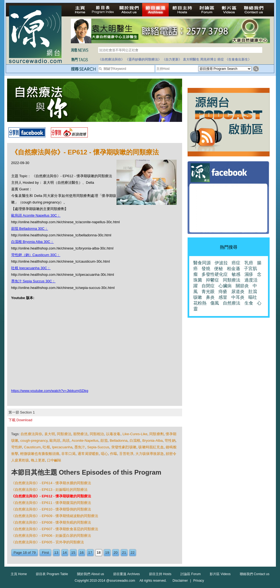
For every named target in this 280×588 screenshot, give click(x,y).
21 (124, 552)
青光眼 (208, 291)
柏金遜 (233, 268)
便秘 (218, 268)
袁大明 (49, 434)
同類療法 (64, 434)
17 (90, 552)
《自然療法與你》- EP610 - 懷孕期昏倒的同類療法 (51, 509)
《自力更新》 (172, 59)
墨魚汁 (79, 447)
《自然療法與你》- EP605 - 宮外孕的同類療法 (47, 542)
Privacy (198, 581)
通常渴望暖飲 (88, 454)
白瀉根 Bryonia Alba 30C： (32, 242)
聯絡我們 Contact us (255, 574)
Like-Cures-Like (134, 434)
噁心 (104, 454)
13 (56, 552)
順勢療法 (80, 434)
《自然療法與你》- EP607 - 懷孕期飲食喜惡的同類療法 (54, 529)
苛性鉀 (16, 447)
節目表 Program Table (52, 574)
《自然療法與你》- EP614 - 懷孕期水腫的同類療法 (51, 483)
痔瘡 (222, 291)
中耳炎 (237, 297)
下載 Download (20, 420)
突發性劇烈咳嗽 (123, 447)
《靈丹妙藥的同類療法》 (143, 59)
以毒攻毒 (113, 434)
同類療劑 (156, 434)
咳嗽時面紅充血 (151, 447)
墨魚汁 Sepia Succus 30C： (33, 281)
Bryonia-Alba (152, 440)
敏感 (236, 274)
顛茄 (103, 440)
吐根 (46, 447)
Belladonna (118, 440)
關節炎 (242, 285)
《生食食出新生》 (238, 59)
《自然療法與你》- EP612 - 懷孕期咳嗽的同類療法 (51, 496)
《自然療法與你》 (111, 59)
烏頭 (65, 440)
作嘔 (113, 454)
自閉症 (208, 285)
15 (73, 552)
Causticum (32, 447)
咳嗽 (197, 297)
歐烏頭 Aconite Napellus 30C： (36, 215)
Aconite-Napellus (85, 440)
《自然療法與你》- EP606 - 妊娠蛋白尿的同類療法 (51, 535)
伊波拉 (221, 262)
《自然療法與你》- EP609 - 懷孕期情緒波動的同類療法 (54, 516)
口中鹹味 (54, 460)
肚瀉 (252, 291)
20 (116, 552)
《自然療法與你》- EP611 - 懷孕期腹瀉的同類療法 (51, 503)
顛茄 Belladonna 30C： (29, 228)
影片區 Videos (220, 574)
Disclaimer (180, 581)
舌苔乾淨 (126, 454)
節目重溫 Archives (126, 574)
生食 (248, 303)
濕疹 (248, 274)
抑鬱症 (212, 280)
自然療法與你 (31, 434)
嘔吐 (252, 297)
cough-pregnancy (34, 440)
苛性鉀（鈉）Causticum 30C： (35, 255)
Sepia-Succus (98, 447)
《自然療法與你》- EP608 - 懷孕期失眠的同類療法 (51, 522)
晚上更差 (38, 460)
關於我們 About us (90, 574)
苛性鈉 (170, 440)
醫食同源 (202, 262)
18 (99, 552)
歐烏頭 (54, 440)
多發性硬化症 (215, 274)
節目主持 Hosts (160, 574)
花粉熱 (199, 303)
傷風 (214, 303)
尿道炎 (237, 291)
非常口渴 (68, 454)
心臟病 (225, 285)
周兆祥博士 (208, 59)
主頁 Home (19, 574)
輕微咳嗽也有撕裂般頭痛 (39, 454)
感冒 (222, 297)
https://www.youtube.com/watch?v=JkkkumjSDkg (49, 391)
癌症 (220, 59)
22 (133, 552)
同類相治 (97, 434)
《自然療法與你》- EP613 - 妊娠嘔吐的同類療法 (49, 489)
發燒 (206, 268)
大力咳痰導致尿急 (149, 454)
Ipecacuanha (62, 447)
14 (65, 552)
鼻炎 (210, 297)
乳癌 (248, 262)
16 (82, 552)
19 (107, 552)
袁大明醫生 (191, 59)
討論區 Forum (190, 574)
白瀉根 (135, 440)
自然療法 (231, 303)
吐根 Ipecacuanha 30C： (31, 268)
